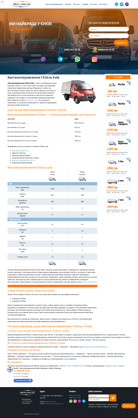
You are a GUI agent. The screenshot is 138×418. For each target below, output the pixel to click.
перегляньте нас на (23, 380)
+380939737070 (78, 366)
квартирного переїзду (20, 150)
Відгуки (68, 4)
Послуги (93, 4)
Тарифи (85, 4)
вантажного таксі (31, 100)
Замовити (129, 405)
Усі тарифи (118, 77)
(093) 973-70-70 (74, 395)
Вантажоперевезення (54, 4)
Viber (114, 366)
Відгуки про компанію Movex (95, 347)
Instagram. (121, 366)
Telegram (108, 366)
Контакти (103, 4)
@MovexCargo (51, 401)
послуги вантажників (89, 282)
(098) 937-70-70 (74, 398)
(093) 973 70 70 (103, 50)
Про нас (76, 4)
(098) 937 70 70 (69, 50)
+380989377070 (64, 366)
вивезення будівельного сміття (23, 160)
